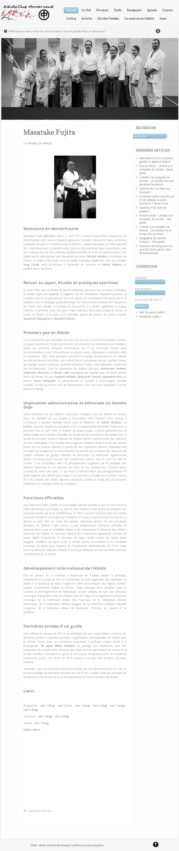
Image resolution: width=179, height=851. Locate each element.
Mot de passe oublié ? (152, 312)
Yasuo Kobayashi (44, 381)
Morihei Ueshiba (108, 18)
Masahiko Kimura (64, 318)
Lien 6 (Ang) (30, 709)
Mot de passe (143, 288)
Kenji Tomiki (31, 264)
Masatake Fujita (49, 132)
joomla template (94, 845)
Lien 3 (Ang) (82, 705)
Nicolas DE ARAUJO (40, 143)
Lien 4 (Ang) (99, 705)
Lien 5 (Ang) (117, 705)
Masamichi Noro (112, 376)
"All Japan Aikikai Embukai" (57, 645)
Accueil (71, 10)
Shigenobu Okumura (35, 372)
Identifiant (141, 278)
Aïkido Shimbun (111, 422)
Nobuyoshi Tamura (89, 376)
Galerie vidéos (31, 729)
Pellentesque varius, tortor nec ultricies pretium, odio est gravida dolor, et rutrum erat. (57, 31)
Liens (163, 18)
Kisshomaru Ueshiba (113, 368)
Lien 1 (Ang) (47, 705)
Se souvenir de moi (146, 299)
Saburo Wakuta (111, 264)
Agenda (152, 10)
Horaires (102, 10)
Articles (86, 18)
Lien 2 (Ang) (62, 716)
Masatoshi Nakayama (36, 318)
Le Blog (71, 18)
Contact (167, 10)
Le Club (86, 10)
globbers (77, 845)
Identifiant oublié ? (150, 316)
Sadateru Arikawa (65, 376)
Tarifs (118, 10)
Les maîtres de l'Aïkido (139, 18)
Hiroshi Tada (61, 372)
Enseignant (134, 10)
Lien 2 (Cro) (65, 705)
